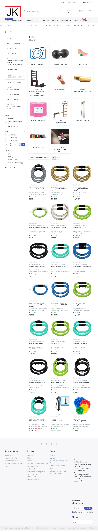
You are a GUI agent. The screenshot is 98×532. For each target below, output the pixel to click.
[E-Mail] (77, 508)
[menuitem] (7, 20)
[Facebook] (42, 444)
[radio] (54, 158)
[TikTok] (51, 444)
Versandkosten (25, 528)
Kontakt (63, 2)
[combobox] (8, 2)
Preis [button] (6, 131)
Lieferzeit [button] (8, 150)
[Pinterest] (56, 444)
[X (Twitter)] (46, 444)
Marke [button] (7, 115)
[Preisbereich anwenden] (23, 144)
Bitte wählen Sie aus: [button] (12, 168)
